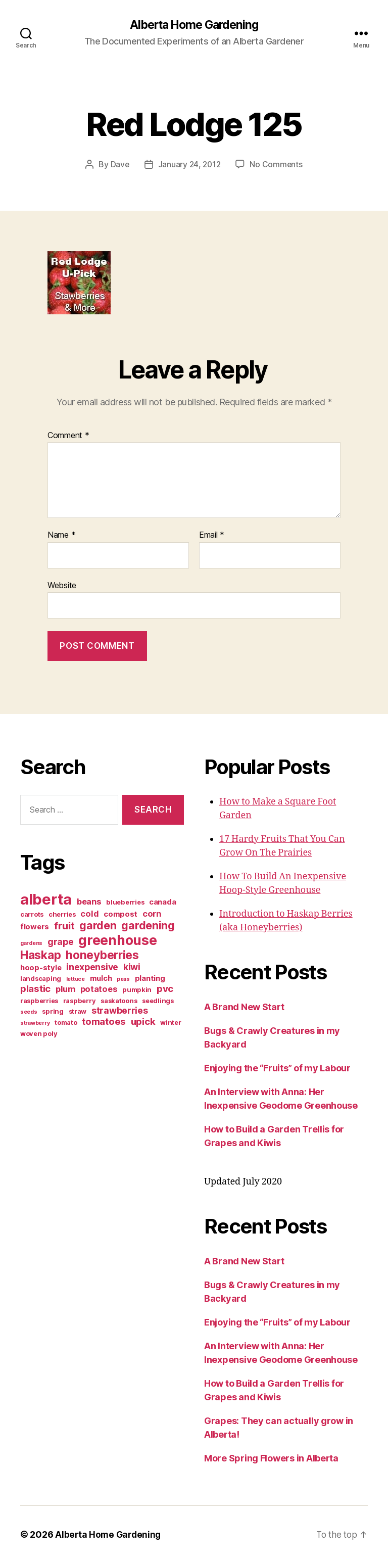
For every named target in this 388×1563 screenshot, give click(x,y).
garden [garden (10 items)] (97, 925)
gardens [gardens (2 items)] (31, 943)
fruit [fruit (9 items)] (64, 925)
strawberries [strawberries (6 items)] (119, 1010)
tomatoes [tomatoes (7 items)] (104, 1021)
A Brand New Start (244, 1007)
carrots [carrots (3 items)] (31, 914)
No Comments (277, 165)
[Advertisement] (83, 1126)
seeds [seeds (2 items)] (28, 1012)
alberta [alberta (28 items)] (46, 899)
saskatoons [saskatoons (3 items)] (119, 1001)
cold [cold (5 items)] (89, 914)
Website (61, 585)
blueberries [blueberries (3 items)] (125, 902)
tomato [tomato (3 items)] (66, 1022)
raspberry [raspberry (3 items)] (79, 1001)
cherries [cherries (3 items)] (62, 914)
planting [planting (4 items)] (150, 978)
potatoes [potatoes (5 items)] (99, 989)
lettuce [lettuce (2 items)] (75, 979)
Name (61, 535)
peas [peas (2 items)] (123, 979)
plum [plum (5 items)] (65, 989)
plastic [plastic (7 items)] (35, 988)
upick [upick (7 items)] (143, 1021)
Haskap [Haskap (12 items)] (40, 955)
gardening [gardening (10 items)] (148, 925)
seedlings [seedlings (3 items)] (158, 1001)
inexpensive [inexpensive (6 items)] (92, 967)
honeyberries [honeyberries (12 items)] (102, 955)
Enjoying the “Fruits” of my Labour (277, 1068)
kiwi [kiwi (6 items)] (131, 967)
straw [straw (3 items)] (78, 1011)
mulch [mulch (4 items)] (101, 978)
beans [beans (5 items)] (89, 901)
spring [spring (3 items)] (52, 1011)
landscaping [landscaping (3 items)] (40, 978)
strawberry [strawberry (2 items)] (35, 1023)
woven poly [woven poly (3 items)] (38, 1033)
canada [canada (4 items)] (162, 902)
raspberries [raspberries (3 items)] (39, 1001)
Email (211, 535)
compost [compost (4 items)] (120, 914)
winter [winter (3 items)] (170, 1022)
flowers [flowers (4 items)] (34, 926)
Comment (68, 435)
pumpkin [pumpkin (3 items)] (137, 989)
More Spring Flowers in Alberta (271, 1458)
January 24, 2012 (189, 165)
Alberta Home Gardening (194, 25)
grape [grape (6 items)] (60, 941)
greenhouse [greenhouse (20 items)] (117, 940)
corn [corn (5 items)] (151, 914)
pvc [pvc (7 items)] (165, 988)
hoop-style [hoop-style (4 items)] (40, 967)
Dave (118, 165)
